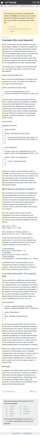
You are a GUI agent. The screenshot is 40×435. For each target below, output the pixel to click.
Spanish (26, 413)
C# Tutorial (10, 2)
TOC (35, 2)
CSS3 (37, 6)
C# (5, 6)
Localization (27, 433)
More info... (13, 27)
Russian (12, 413)
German (26, 409)
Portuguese (27, 411)
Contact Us (16, 433)
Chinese (12, 407)
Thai (10, 416)
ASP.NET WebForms (26, 6)
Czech (25, 407)
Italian (11, 411)
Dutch (11, 409)
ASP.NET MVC (13, 6)
